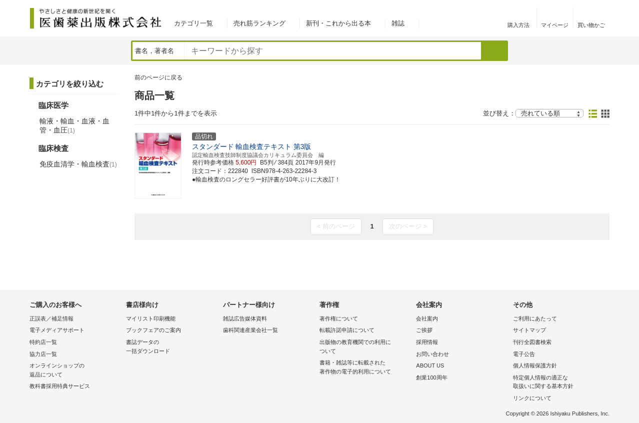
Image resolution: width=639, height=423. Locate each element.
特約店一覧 (43, 342)
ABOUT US (430, 365)
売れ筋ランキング (260, 23)
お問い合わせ (432, 354)
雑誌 (398, 23)
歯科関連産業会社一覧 (250, 330)
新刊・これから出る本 (338, 23)
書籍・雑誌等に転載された (365, 368)
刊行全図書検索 (532, 342)
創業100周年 (431, 377)
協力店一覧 (43, 354)
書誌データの (172, 347)
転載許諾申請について (347, 330)
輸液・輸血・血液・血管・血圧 (75, 125)
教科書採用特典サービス (60, 386)
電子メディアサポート (57, 330)
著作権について (339, 319)
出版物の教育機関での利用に (365, 347)
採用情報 (427, 342)
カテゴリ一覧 (193, 23)
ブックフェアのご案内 (153, 330)
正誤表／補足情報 (52, 319)
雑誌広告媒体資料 (245, 319)
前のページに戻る (158, 77)
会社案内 (427, 319)
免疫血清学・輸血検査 (78, 164)
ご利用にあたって (535, 319)
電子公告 (524, 354)
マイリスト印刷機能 (151, 319)
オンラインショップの (75, 370)
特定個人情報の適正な (558, 382)
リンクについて (532, 398)
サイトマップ (529, 330)
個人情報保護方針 (535, 365)
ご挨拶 (424, 330)
